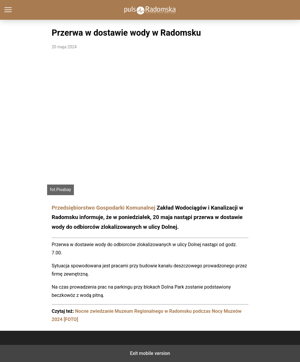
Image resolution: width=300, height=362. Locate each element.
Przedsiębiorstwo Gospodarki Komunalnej (103, 208)
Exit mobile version (150, 353)
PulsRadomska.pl (150, 10)
